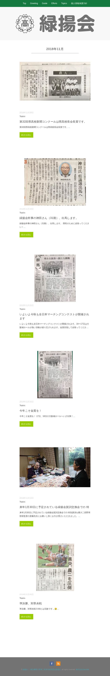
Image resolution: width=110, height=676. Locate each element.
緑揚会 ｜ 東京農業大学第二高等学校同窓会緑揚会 (42, 669)
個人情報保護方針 (79, 3)
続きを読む (26, 135)
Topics (64, 3)
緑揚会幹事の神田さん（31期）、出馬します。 (49, 218)
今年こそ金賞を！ (31, 410)
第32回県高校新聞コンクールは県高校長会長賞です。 (53, 121)
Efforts (54, 3)
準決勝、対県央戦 (31, 603)
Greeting (34, 3)
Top (24, 3)
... (69, 127)
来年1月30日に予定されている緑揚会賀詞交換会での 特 (54, 507)
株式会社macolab (82, 669)
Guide (44, 3)
